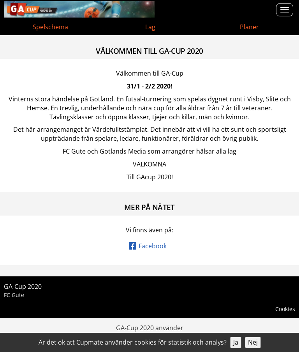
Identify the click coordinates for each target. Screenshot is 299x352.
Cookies (285, 309)
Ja (235, 342)
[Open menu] (284, 9)
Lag (150, 27)
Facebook (148, 246)
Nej (253, 342)
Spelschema (50, 27)
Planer (249, 27)
